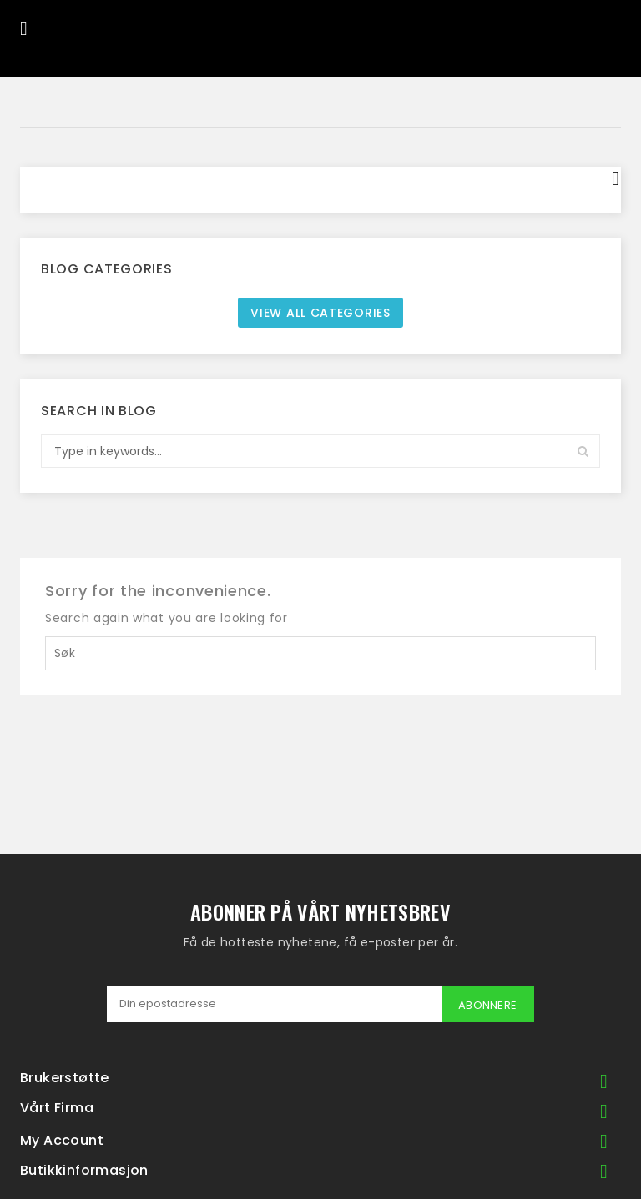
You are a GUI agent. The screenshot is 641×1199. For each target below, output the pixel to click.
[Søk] (320, 653)
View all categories (320, 312)
